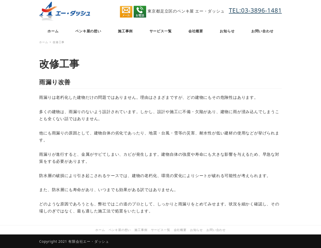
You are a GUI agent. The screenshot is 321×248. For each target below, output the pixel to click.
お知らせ (196, 230)
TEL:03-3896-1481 (255, 10)
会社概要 (180, 230)
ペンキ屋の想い (120, 230)
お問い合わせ (216, 230)
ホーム (100, 230)
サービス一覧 (160, 230)
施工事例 (140, 230)
